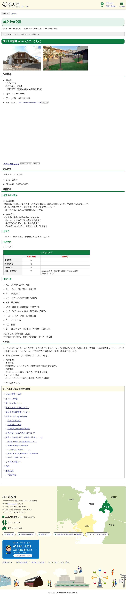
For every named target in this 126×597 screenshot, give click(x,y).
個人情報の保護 (21, 562)
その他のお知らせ (13, 462)
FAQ (7, 466)
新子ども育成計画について (18, 457)
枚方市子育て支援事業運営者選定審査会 (23, 454)
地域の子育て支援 (13, 394)
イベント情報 (11, 399)
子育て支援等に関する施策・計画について (24, 437)
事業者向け (12, 475)
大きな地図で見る (21, 164)
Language (109, 3)
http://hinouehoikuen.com (34, 102)
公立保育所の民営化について (19, 449)
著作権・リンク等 (37, 562)
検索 (102, 4)
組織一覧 (10, 534)
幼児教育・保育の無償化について (20, 433)
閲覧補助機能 (110, 6)
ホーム (14, 13)
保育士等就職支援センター (17, 412)
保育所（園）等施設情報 (16, 416)
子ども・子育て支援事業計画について (22, 442)
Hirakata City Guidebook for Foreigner (69, 534)
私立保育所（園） (14, 421)
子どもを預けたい (13, 403)
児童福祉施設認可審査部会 (18, 446)
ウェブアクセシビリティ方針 (58, 562)
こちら (22, 555)
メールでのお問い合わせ (98, 534)
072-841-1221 (12, 504)
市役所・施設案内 (27, 534)
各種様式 (9, 471)
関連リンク (45, 534)
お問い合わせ (7, 562)
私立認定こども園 (14, 425)
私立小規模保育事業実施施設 (19, 429)
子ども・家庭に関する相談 (17, 408)
